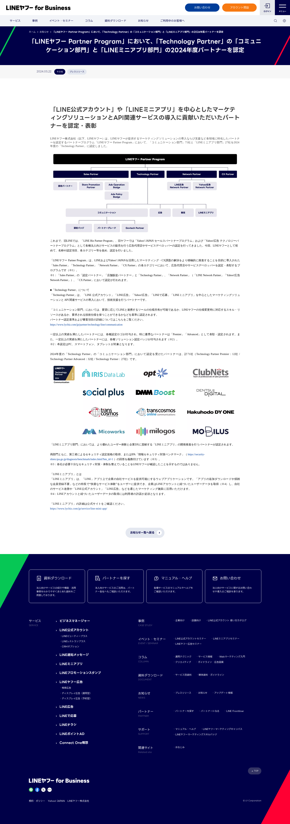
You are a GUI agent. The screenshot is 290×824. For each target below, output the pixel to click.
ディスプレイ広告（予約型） (77, 698)
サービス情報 (205, 656)
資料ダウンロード (115, 21)
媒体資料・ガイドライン (211, 675)
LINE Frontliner (235, 711)
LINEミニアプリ (71, 664)
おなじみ (180, 747)
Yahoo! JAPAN (56, 801)
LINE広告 (66, 706)
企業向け (180, 620)
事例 (35, 21)
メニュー (282, 7)
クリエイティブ (183, 662)
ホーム (32, 32)
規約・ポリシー (37, 801)
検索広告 (66, 688)
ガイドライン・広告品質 (211, 662)
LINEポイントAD (71, 733)
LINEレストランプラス (73, 641)
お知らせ (143, 21)
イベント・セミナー (61, 21)
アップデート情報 (223, 693)
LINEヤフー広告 (71, 682)
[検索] (275, 20)
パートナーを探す (184, 711)
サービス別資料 (183, 675)
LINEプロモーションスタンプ (80, 672)
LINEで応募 (68, 715)
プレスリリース (183, 693)
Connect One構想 (73, 742)
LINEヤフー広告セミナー (188, 644)
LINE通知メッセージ (74, 654)
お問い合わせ (202, 7)
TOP (256, 770)
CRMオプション (70, 646)
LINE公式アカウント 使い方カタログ (227, 620)
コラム (89, 21)
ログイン (267, 11)
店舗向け (196, 620)
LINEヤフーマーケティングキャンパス (222, 729)
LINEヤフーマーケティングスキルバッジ (196, 734)
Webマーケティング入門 (232, 656)
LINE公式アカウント (74, 630)
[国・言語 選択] (284, 20)
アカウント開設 (239, 7)
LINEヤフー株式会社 (78, 801)
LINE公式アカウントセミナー (190, 638)
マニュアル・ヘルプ (185, 729)
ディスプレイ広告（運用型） (77, 693)
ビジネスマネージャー (74, 621)
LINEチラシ (68, 724)
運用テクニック (183, 656)
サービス (15, 21)
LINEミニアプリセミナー (226, 638)
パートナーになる (210, 711)
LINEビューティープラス (74, 636)
